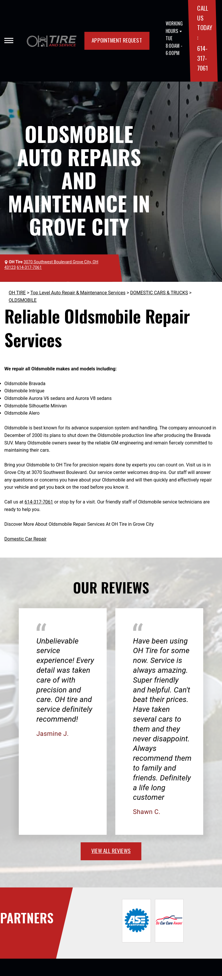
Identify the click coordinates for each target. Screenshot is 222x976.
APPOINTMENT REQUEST (117, 40)
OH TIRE (17, 292)
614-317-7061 (202, 58)
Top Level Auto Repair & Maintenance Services (77, 292)
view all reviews (111, 850)
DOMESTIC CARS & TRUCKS (159, 292)
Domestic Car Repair (25, 539)
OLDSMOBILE (23, 300)
